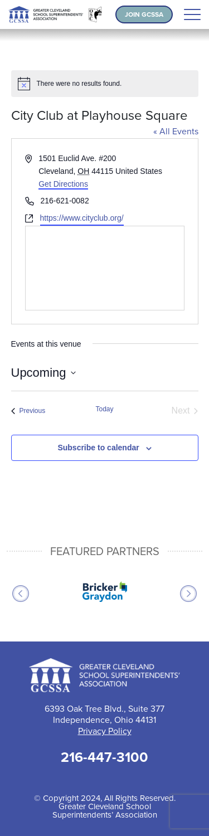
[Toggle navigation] (192, 14)
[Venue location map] (105, 268)
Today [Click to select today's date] (104, 409)
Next (188, 593)
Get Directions (63, 183)
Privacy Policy (105, 731)
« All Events (175, 131)
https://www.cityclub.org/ (82, 217)
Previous (20, 593)
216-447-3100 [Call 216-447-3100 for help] (104, 757)
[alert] (104, 83)
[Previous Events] (28, 411)
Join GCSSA (144, 14)
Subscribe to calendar (98, 447)
